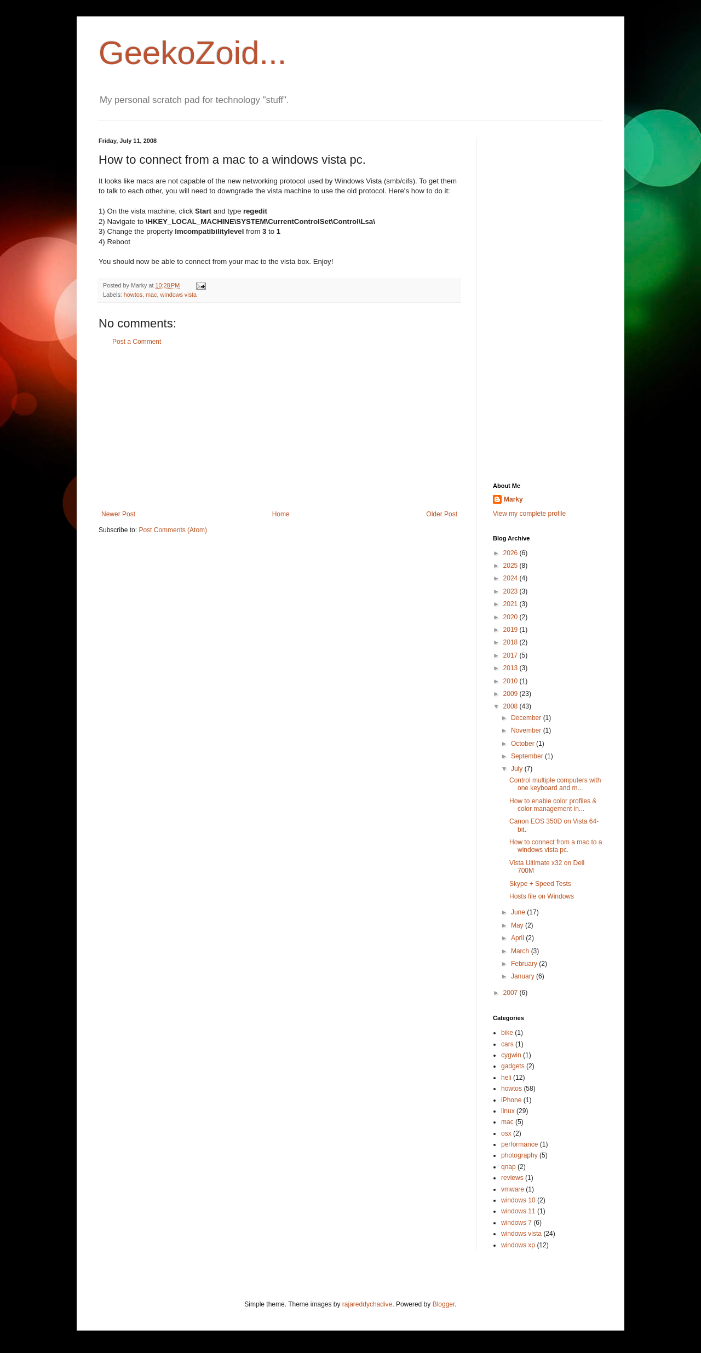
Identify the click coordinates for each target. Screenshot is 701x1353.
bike (507, 1033)
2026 (511, 553)
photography (519, 1155)
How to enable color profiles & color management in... (552, 805)
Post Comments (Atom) (173, 530)
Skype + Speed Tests (540, 884)
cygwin (511, 1055)
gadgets (513, 1066)
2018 (511, 642)
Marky (513, 499)
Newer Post (118, 514)
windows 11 (518, 1211)
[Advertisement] (279, 428)
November (527, 730)
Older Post (441, 514)
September (528, 756)
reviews (512, 1178)
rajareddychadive (367, 1304)
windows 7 (516, 1223)
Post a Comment (136, 342)
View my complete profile (529, 513)
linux (508, 1111)
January (523, 976)
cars (507, 1044)
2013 (511, 668)
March (521, 951)
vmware (512, 1189)
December (527, 718)
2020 (511, 617)
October (523, 743)
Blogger (444, 1304)
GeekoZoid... (193, 52)
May (518, 925)
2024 (511, 578)
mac (151, 294)
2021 (511, 604)
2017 (511, 655)
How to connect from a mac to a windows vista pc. (555, 846)
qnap (508, 1167)
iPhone (511, 1100)
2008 (511, 706)
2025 (511, 565)
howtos (133, 294)
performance (519, 1144)
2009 (511, 694)
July (518, 769)
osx (506, 1133)
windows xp (518, 1245)
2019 (511, 630)
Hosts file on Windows (541, 896)
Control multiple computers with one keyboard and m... (555, 784)
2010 (511, 681)
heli (506, 1077)
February (525, 964)
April (518, 938)
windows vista (178, 294)
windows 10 (518, 1200)
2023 (511, 591)
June (519, 912)
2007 (511, 993)
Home (281, 514)
